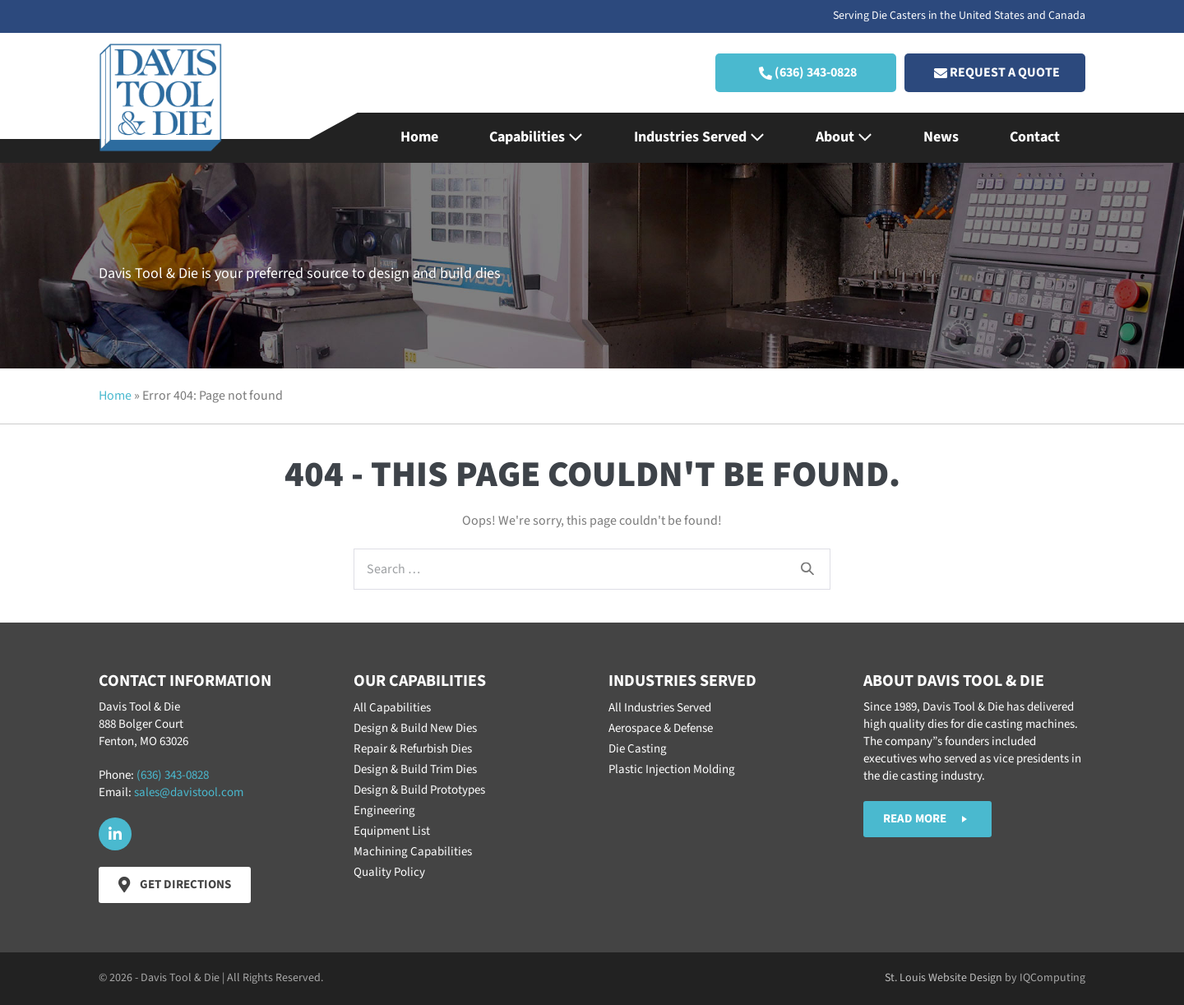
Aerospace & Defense (660, 728)
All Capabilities (392, 707)
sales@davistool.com (188, 792)
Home (419, 137)
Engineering (384, 810)
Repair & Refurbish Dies (413, 748)
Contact (1035, 137)
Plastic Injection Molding (671, 769)
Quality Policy (389, 872)
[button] (805, 73)
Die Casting (637, 748)
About (844, 137)
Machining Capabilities (413, 851)
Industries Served (699, 137)
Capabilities (536, 137)
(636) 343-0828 (172, 775)
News (941, 137)
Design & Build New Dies (415, 728)
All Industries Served (659, 707)
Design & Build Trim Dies (415, 769)
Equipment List (392, 831)
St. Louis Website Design (943, 978)
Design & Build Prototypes (419, 790)
